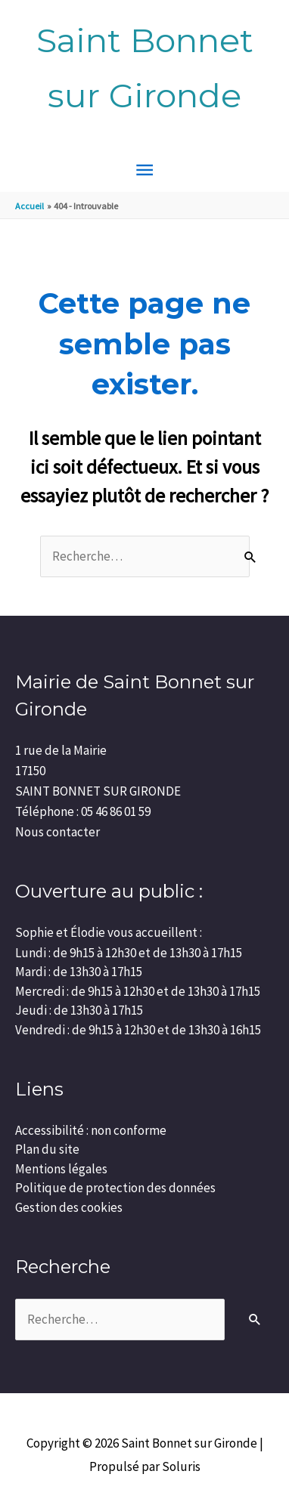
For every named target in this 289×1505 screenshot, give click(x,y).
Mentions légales (61, 1168)
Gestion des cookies (69, 1207)
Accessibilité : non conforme (90, 1130)
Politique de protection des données (115, 1187)
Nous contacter (57, 832)
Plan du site (47, 1149)
